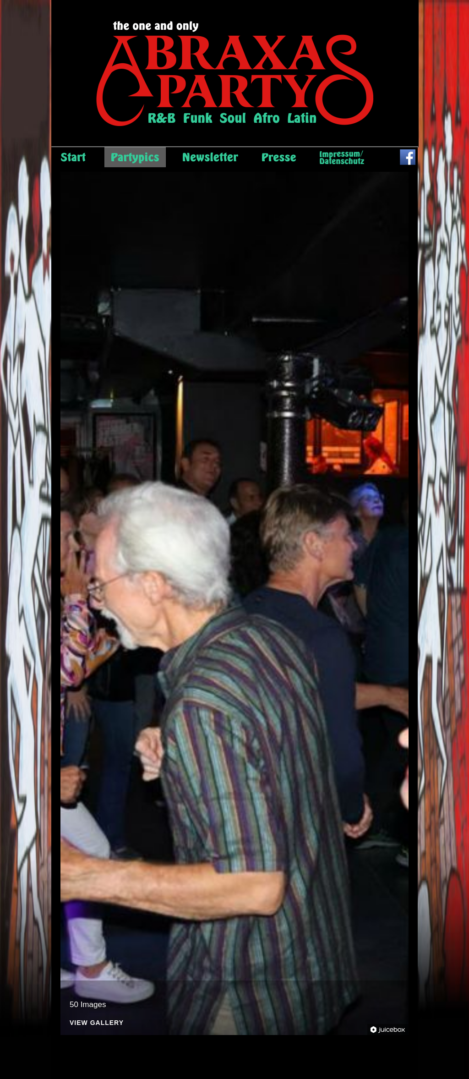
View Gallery (97, 1022)
